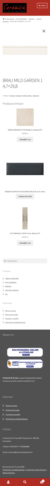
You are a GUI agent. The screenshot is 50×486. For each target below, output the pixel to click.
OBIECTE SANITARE (11, 279)
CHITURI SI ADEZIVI (12, 290)
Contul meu (8, 482)
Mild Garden (27, 96)
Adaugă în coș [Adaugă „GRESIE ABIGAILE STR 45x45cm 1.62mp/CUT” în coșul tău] (25, 139)
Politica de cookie (11, 315)
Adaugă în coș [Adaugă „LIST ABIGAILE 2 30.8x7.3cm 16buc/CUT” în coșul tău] (25, 243)
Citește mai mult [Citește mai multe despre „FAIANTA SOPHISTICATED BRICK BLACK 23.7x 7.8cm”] (25, 196)
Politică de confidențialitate (15, 322)
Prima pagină (9, 19)
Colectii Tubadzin (16, 96)
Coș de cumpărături (39, 480)
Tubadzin (31, 19)
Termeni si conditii (12, 319)
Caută (25, 482)
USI (6, 294)
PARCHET (8, 286)
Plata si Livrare (10, 311)
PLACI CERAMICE (21, 19)
